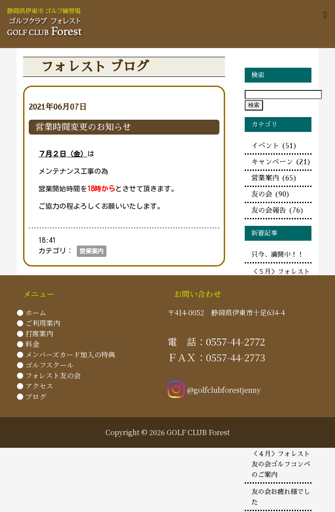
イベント (274, 145)
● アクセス (35, 386)
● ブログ (31, 396)
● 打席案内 (35, 334)
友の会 (270, 194)
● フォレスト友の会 (49, 375)
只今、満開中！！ (277, 254)
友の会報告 (277, 210)
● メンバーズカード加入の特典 (66, 354)
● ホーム (31, 313)
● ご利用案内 (38, 323)
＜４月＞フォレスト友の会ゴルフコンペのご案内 (280, 464)
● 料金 (28, 344)
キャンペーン (281, 162)
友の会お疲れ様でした (280, 497)
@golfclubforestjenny (214, 390)
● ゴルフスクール (45, 365)
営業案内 (91, 251)
